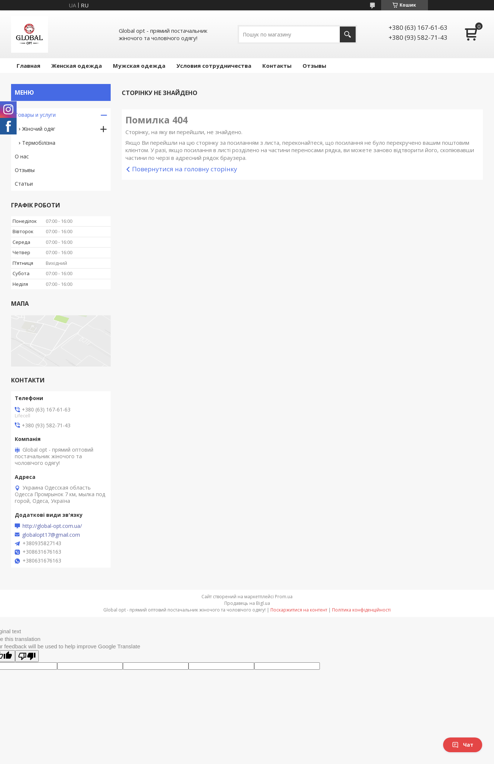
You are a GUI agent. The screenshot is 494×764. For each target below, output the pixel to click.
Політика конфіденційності (361, 610)
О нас (22, 156)
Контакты (276, 65)
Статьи (24, 183)
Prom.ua (284, 596)
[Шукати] (348, 34)
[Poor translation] (27, 656)
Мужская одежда (139, 65)
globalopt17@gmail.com (51, 535)
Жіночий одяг (38, 128)
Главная (28, 65)
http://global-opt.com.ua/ (52, 526)
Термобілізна (38, 142)
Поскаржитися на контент (298, 610)
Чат (462, 744)
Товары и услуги (35, 114)
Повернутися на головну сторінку (184, 169)
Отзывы (314, 65)
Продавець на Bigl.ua (247, 603)
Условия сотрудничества (213, 65)
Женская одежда (76, 65)
